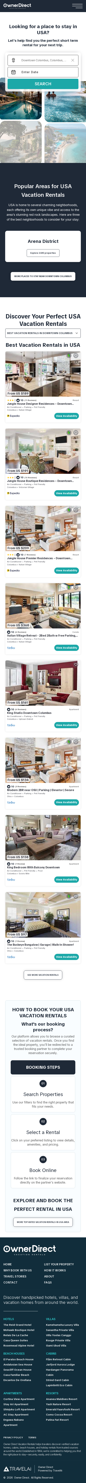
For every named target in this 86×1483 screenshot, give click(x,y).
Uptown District (26, 719)
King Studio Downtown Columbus (29, 713)
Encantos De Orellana (17, 1380)
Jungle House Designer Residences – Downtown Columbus (39, 405)
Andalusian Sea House (17, 1364)
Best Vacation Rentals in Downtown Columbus (40, 333)
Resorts (52, 1393)
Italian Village (25, 410)
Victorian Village (26, 487)
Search (43, 83)
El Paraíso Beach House (18, 1359)
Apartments (12, 1393)
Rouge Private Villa (58, 1340)
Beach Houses (14, 1353)
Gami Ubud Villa (56, 1345)
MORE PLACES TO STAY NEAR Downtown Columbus (43, 276)
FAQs (48, 1282)
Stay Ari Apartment (15, 1404)
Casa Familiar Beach (16, 1375)
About (49, 1276)
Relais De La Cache (15, 1335)
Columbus (11, 410)
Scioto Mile (24, 873)
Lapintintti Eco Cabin (59, 1385)
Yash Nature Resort (58, 1404)
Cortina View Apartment (18, 1399)
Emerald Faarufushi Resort (63, 1409)
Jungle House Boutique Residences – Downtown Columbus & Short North (39, 482)
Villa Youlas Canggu (58, 1335)
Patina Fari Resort (57, 1420)
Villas (50, 1319)
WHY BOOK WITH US (17, 1270)
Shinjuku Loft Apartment (19, 1409)
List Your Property (59, 1264)
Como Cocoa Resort (59, 1414)
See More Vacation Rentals (43, 975)
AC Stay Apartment (15, 1414)
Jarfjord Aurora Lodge (60, 1364)
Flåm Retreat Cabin (58, 1359)
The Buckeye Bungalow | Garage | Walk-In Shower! (40, 945)
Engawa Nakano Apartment (13, 1422)
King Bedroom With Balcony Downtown (33, 867)
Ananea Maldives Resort (61, 1399)
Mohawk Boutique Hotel (18, 1330)
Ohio (9, 796)
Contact (10, 1282)
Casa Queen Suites (15, 1340)
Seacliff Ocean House (17, 1369)
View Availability (66, 416)
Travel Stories (14, 1276)
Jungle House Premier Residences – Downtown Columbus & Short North (38, 559)
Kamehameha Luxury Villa (62, 1325)
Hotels (8, 1319)
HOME (7, 1264)
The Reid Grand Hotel (17, 1325)
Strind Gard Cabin (57, 1380)
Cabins (51, 1353)
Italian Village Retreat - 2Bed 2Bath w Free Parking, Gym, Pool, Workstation (41, 637)
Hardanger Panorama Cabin (60, 1372)
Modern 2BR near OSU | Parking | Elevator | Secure (40, 790)
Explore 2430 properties (43, 253)
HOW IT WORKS (55, 1270)
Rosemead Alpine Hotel (18, 1345)
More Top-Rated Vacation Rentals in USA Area (43, 1222)
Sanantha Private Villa (60, 1330)
